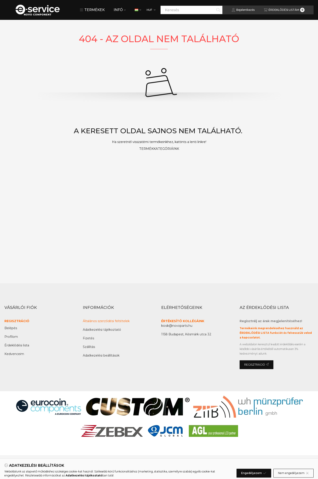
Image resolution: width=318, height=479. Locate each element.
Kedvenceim (14, 354)
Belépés (10, 328)
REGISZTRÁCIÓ (16, 321)
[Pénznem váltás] (151, 10)
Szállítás (89, 347)
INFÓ (120, 10)
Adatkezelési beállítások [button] (101, 355)
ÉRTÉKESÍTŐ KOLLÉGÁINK (182, 321)
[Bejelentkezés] (243, 10)
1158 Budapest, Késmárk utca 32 (186, 334)
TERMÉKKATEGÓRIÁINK (159, 149)
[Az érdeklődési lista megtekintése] (284, 10)
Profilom (11, 337)
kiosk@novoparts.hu (176, 326)
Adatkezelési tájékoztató (102, 330)
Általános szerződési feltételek (106, 321)
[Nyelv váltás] (137, 10)
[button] (92, 10)
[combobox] (191, 10)
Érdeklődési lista (16, 345)
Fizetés (88, 338)
